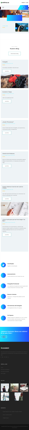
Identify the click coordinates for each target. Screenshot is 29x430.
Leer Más (7, 71)
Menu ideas (3, 373)
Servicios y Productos (5, 369)
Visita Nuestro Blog (14, 53)
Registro (23, 2)
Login (27, 2)
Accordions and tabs (5, 371)
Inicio (2, 367)
